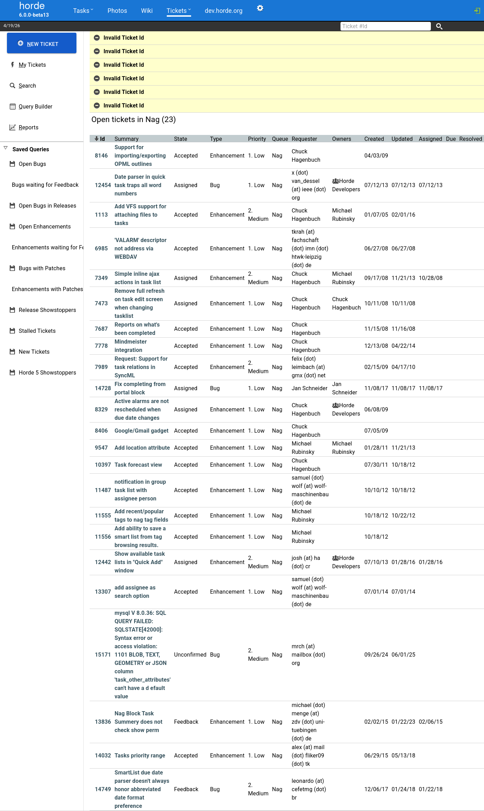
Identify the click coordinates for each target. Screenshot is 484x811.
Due (451, 139)
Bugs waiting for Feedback (45, 185)
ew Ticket (42, 44)
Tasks (83, 10)
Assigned (430, 139)
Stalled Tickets (37, 331)
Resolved (470, 139)
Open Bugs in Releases (47, 205)
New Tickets (34, 351)
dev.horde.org (222, 10)
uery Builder (35, 106)
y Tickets (32, 65)
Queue (280, 139)
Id (102, 139)
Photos (117, 10)
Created (374, 139)
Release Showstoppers (47, 310)
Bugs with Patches (42, 268)
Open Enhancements (45, 226)
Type (216, 139)
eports (29, 127)
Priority (257, 139)
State (180, 139)
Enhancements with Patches (47, 289)
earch (27, 85)
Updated (402, 139)
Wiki (146, 10)
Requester (304, 139)
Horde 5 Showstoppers (47, 372)
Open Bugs (32, 164)
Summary (127, 139)
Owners (341, 139)
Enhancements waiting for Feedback (57, 247)
